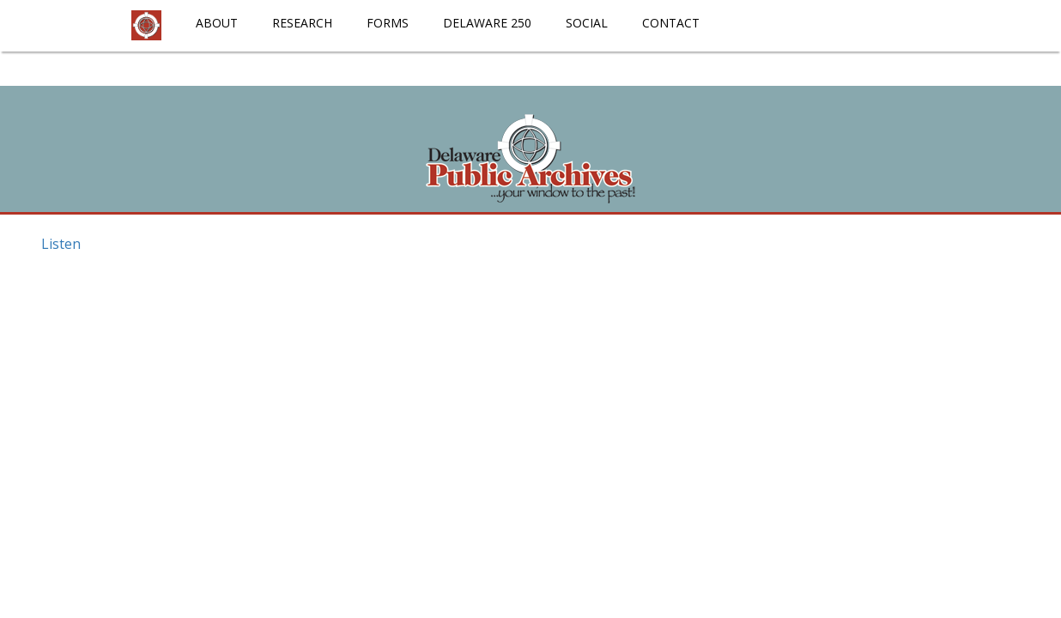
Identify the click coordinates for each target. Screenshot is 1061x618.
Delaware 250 (487, 23)
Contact (671, 23)
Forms (388, 23)
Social (587, 23)
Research (302, 23)
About (217, 23)
